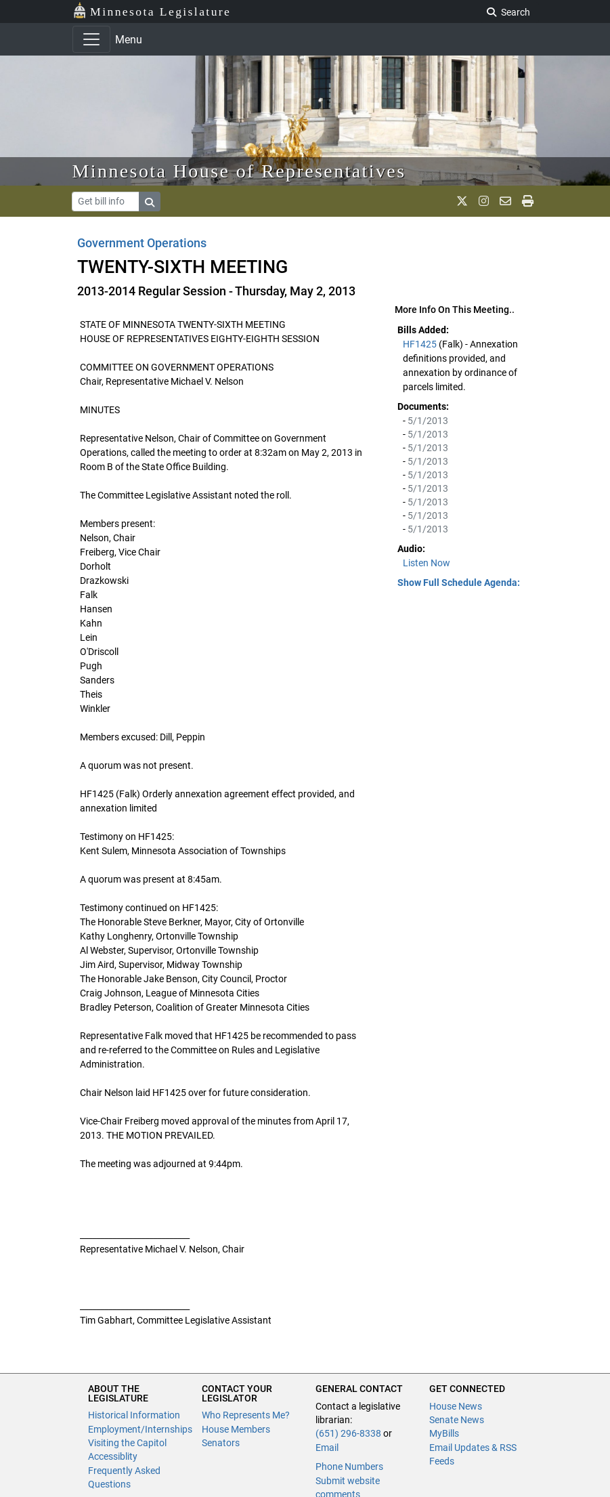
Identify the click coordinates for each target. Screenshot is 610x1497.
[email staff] (505, 201)
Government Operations (141, 243)
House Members (236, 1429)
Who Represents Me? (246, 1415)
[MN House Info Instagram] (483, 201)
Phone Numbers (349, 1466)
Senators (221, 1442)
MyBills (444, 1433)
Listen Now (426, 562)
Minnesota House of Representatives (239, 171)
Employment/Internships (140, 1429)
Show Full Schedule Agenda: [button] (458, 582)
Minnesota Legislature (152, 10)
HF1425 (421, 344)
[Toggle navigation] (91, 39)
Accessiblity (112, 1456)
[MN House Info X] (462, 201)
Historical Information (134, 1415)
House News (455, 1406)
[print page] (528, 201)
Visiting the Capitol (127, 1442)
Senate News (456, 1419)
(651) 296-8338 (348, 1433)
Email (327, 1447)
